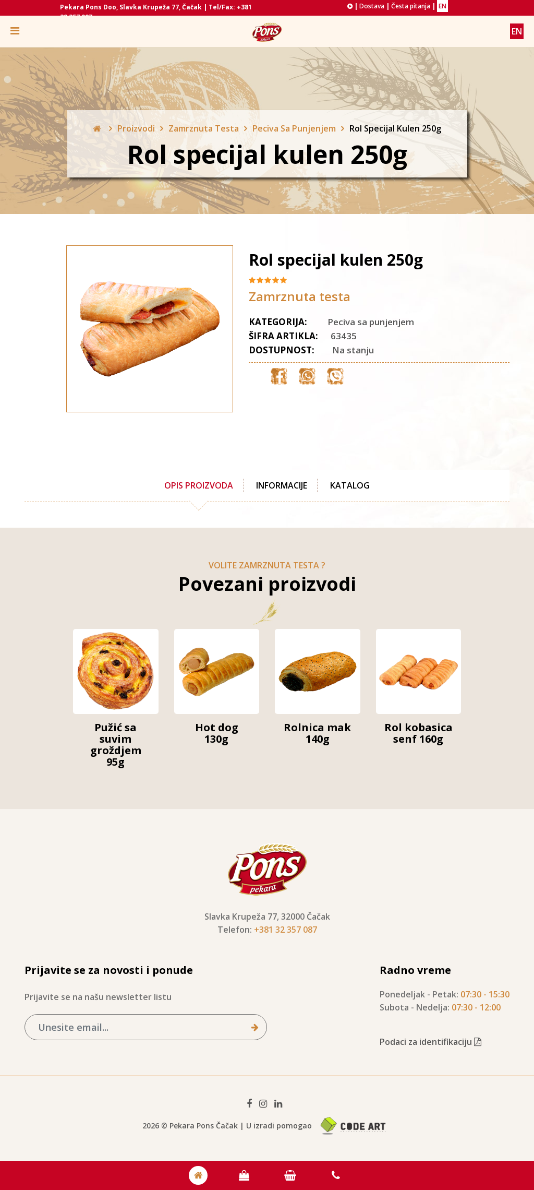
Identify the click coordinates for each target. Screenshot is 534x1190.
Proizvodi (136, 128)
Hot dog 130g (216, 733)
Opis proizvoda (198, 485)
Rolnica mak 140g (317, 733)
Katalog (350, 485)
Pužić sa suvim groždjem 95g (115, 744)
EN (442, 6)
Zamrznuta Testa (203, 128)
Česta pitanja (410, 6)
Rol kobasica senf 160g (418, 733)
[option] (129, 328)
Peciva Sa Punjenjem (294, 128)
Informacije (281, 485)
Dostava (371, 6)
